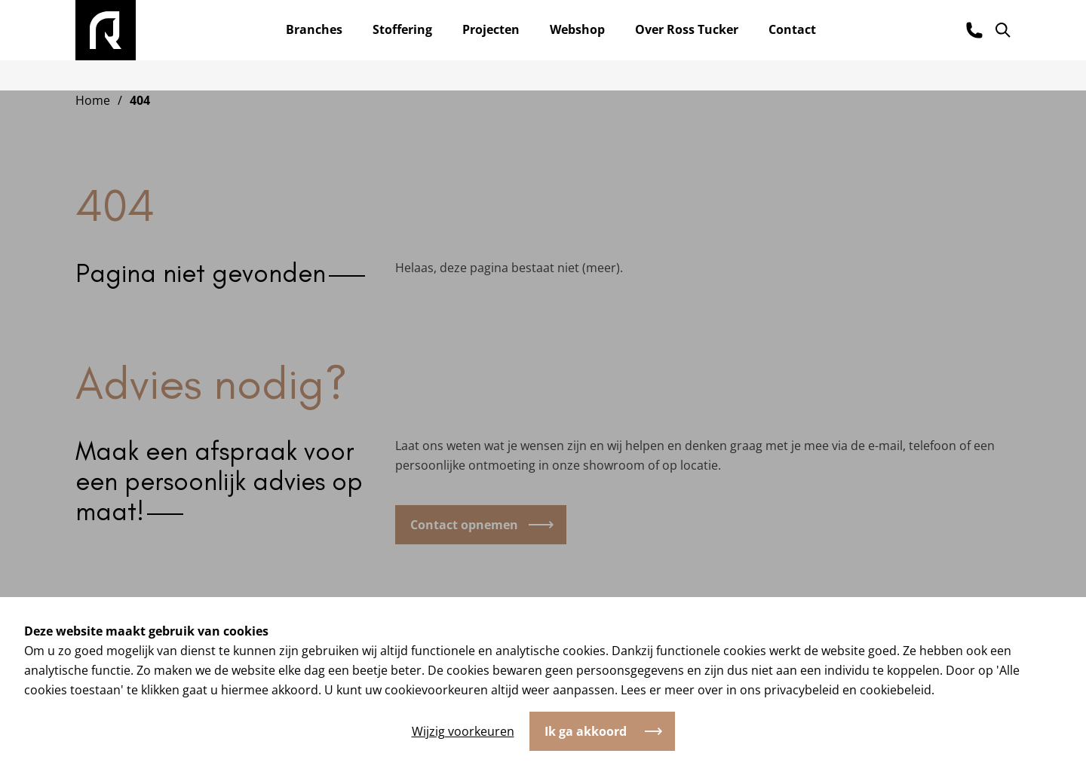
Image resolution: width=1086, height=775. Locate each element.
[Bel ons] (974, 30)
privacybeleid (801, 690)
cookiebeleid (895, 690)
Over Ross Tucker (686, 29)
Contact (792, 29)
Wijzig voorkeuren (463, 731)
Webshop (577, 29)
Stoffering (402, 29)
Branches (314, 29)
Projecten (491, 29)
